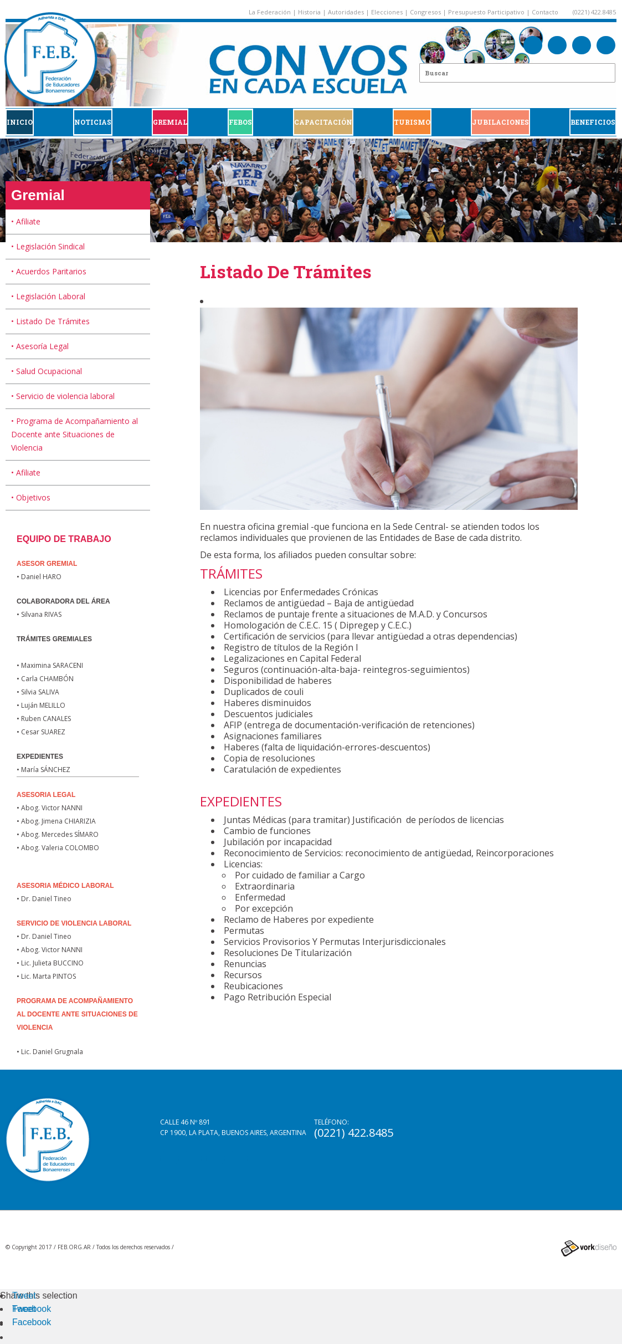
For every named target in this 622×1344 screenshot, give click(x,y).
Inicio (20, 121)
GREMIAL (170, 121)
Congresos (425, 12)
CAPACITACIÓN (323, 121)
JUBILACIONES (500, 121)
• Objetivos (30, 497)
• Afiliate (25, 221)
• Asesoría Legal (40, 346)
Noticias (92, 121)
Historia (309, 12)
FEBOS (240, 121)
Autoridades (346, 12)
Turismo (412, 121)
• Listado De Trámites (50, 321)
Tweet (24, 1295)
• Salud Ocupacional (46, 371)
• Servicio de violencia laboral (63, 396)
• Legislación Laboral (48, 296)
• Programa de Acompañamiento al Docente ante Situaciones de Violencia (74, 434)
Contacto (545, 12)
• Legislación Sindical (48, 246)
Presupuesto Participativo (486, 12)
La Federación (270, 12)
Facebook (31, 1309)
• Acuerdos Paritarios (48, 271)
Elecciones (387, 12)
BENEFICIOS (592, 121)
